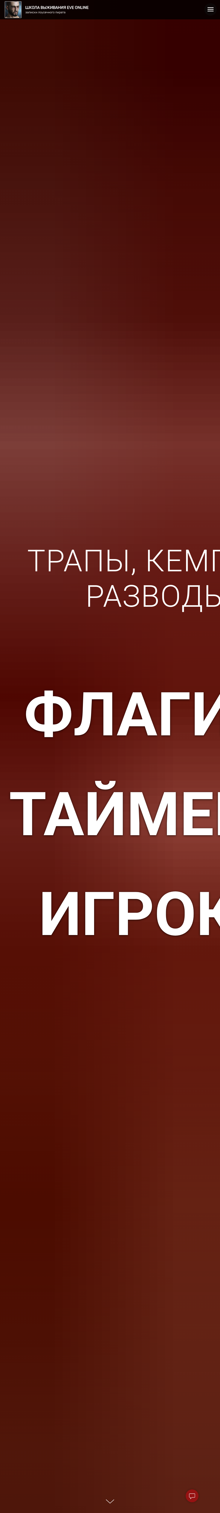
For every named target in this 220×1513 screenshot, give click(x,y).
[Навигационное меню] (211, 9)
